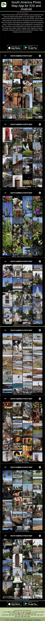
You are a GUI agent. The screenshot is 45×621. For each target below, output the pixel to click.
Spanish (30, 620)
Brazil (16, 612)
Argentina (5, 612)
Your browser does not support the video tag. (22, 39)
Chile (21, 612)
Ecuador (33, 612)
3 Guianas (33, 613)
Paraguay (39, 612)
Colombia (27, 612)
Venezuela (22, 613)
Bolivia (11, 612)
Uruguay (16, 613)
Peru (10, 613)
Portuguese (37, 620)
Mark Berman (17, 620)
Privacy (24, 620)
